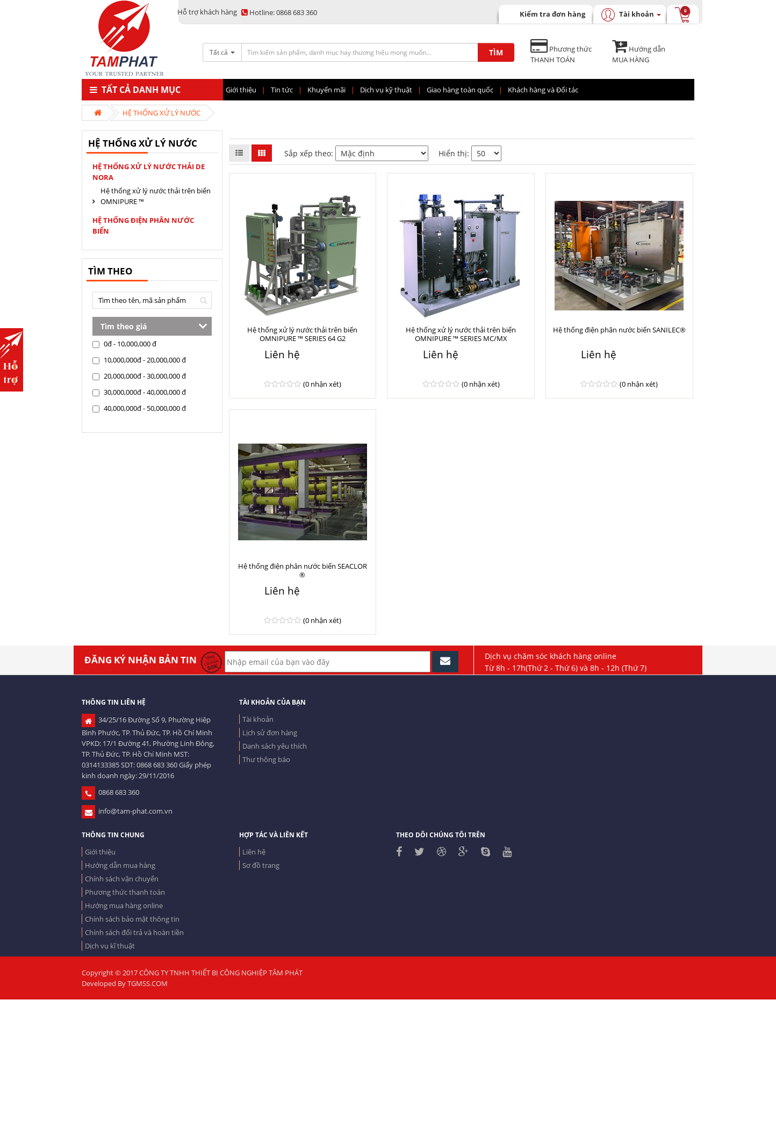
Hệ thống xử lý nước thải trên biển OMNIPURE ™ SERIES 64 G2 (302, 334)
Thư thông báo (266, 759)
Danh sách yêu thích (274, 746)
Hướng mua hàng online (124, 905)
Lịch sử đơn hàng (269, 732)
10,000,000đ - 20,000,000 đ (139, 360)
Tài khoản (258, 719)
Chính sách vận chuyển (122, 878)
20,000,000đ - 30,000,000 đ (139, 376)
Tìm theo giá (123, 326)
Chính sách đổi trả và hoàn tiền (134, 932)
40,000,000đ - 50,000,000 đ (139, 408)
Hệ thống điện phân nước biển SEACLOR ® (302, 570)
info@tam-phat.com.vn (127, 811)
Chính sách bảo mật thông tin (132, 919)
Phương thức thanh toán (125, 892)
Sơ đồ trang (260, 865)
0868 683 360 (279, 12)
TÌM (496, 52)
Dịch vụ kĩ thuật (110, 946)
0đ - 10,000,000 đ (124, 344)
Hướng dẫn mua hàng (120, 865)
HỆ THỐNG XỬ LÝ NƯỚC (161, 113)
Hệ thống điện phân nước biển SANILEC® (619, 330)
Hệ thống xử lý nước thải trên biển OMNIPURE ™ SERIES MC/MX (461, 334)
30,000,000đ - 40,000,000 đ (139, 392)
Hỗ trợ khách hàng (207, 12)
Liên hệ (253, 852)
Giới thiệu (100, 852)
